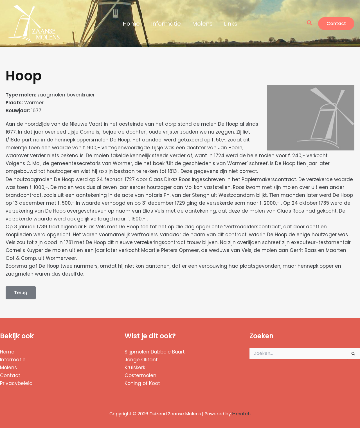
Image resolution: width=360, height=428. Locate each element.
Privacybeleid (16, 383)
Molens (202, 24)
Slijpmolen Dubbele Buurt (155, 351)
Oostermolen (140, 375)
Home (131, 24)
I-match (241, 414)
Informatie (166, 24)
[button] (309, 23)
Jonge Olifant (141, 359)
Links (230, 24)
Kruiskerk (135, 367)
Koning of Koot (142, 383)
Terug (20, 292)
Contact (10, 375)
